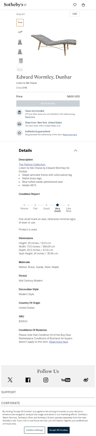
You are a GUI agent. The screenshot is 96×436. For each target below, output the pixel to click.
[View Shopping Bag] (83, 5)
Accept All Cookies (58, 430)
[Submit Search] (66, 4)
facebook (28, 380)
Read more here (58, 342)
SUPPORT (8, 392)
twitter (10, 379)
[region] (48, 421)
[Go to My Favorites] (74, 5)
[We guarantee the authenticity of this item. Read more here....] (70, 134)
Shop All (20, 14)
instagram (45, 380)
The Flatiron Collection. (32, 164)
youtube (65, 380)
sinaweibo (86, 380)
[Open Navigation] (91, 4)
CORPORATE (10, 403)
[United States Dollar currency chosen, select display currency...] (75, 13)
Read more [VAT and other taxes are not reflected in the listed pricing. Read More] (30, 117)
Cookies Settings (34, 430)
